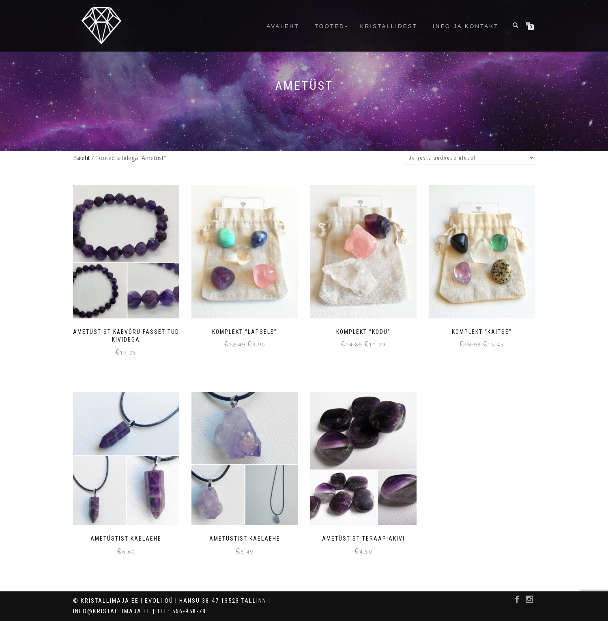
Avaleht (282, 26)
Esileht (81, 158)
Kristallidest (389, 26)
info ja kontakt (466, 26)
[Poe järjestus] (469, 157)
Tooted (330, 26)
